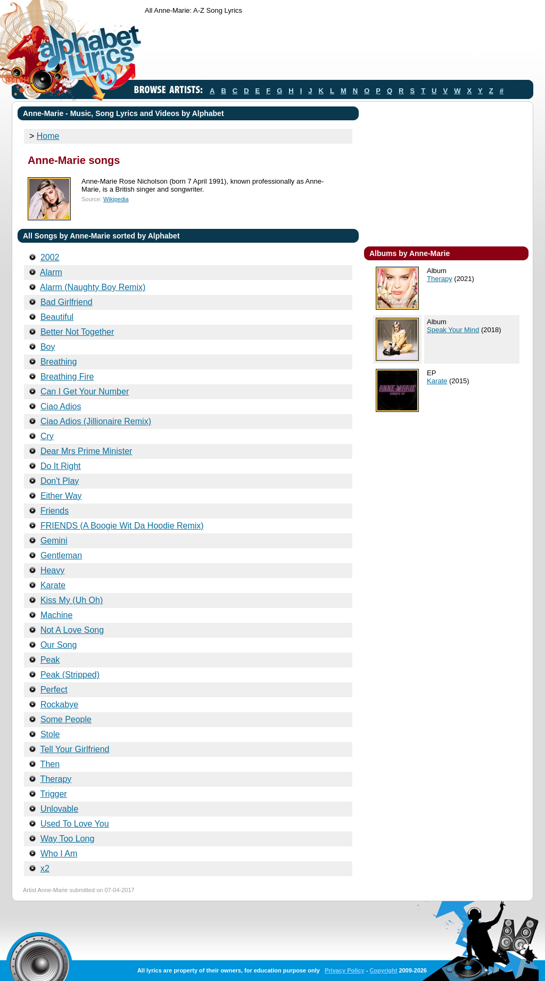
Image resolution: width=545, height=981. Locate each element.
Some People (66, 719)
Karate (52, 585)
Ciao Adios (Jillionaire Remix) (95, 421)
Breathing (58, 361)
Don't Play (59, 480)
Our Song (58, 644)
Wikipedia (116, 199)
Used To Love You (74, 823)
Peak (50, 659)
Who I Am (58, 853)
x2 (44, 868)
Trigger (53, 793)
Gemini (54, 540)
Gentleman (61, 555)
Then (50, 764)
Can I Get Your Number (84, 391)
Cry (47, 436)
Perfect (54, 689)
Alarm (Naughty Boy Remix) (92, 287)
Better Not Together (77, 331)
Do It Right (60, 466)
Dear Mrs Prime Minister (86, 451)
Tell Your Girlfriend (75, 749)
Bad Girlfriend (66, 302)
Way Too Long (67, 838)
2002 (50, 257)
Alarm (51, 272)
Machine (56, 615)
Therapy (56, 779)
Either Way (61, 495)
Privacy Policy (345, 970)
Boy (47, 346)
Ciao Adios (60, 406)
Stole (50, 734)
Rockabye (59, 704)
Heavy (52, 570)
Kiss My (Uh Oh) (71, 600)
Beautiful (56, 316)
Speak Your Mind (453, 330)
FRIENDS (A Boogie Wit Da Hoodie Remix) (122, 525)
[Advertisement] (338, 49)
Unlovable (59, 808)
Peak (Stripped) (70, 674)
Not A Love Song (72, 629)
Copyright (383, 970)
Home (48, 136)
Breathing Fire (67, 376)
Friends (54, 510)
